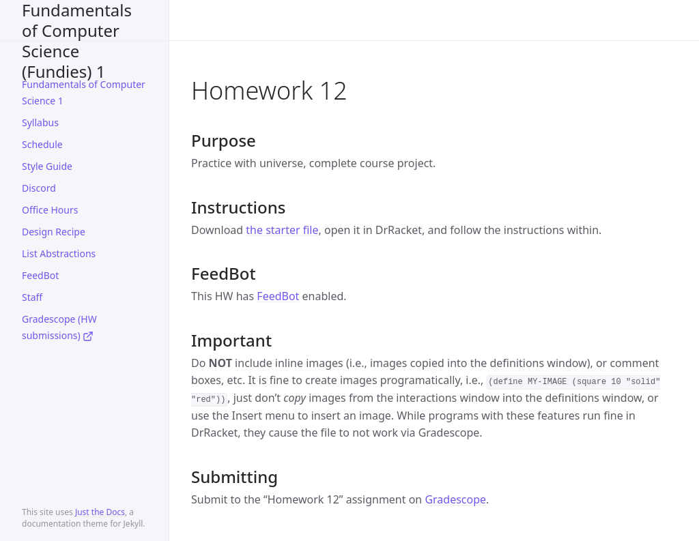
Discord (39, 187)
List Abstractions (59, 253)
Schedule (42, 144)
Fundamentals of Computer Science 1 (83, 92)
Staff (32, 297)
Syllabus (40, 122)
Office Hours (50, 209)
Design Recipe (53, 231)
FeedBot (40, 275)
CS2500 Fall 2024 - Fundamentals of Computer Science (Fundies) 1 (77, 20)
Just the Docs (100, 512)
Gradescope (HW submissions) (59, 327)
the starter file (282, 229)
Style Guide (47, 166)
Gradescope (455, 499)
